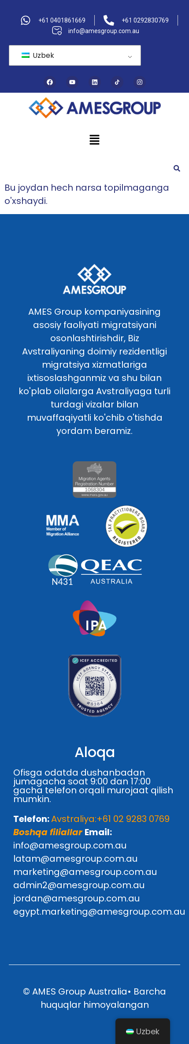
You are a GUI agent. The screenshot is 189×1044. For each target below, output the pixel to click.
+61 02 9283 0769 (133, 819)
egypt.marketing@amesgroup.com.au (99, 911)
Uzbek (38, 55)
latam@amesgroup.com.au (75, 858)
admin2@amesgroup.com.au (79, 885)
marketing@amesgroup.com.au (85, 872)
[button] (94, 140)
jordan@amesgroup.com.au (76, 898)
